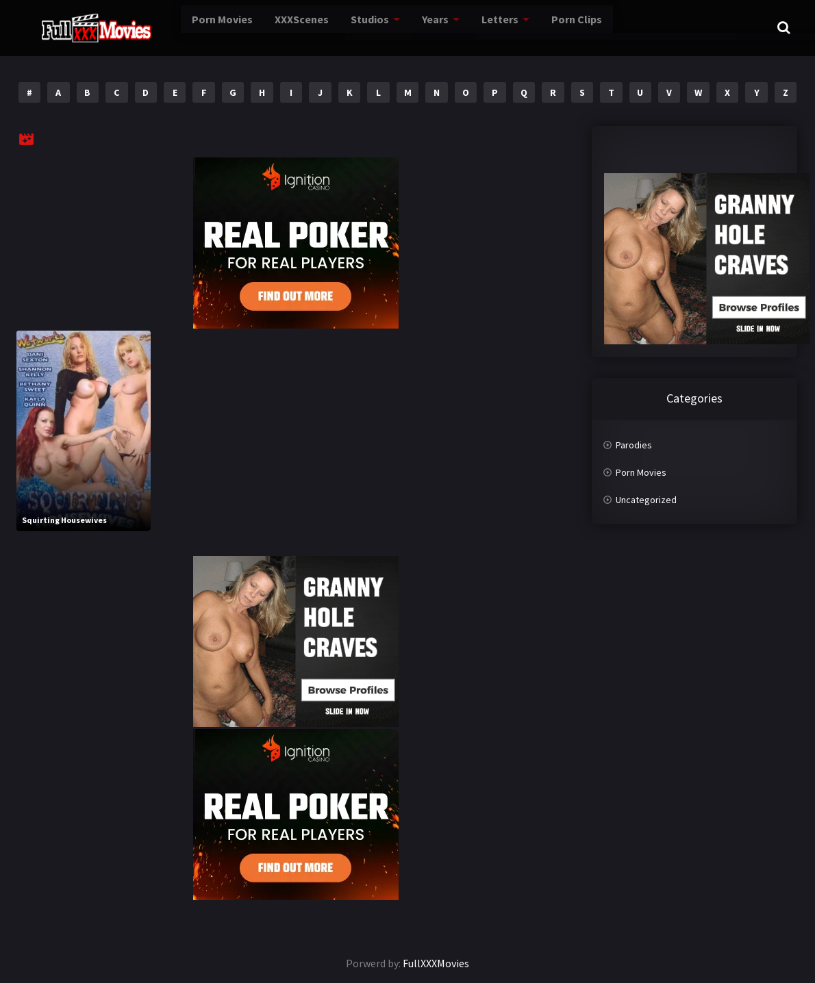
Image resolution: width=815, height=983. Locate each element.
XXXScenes (269, 27)
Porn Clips (553, 27)
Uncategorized (646, 500)
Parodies (634, 445)
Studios (341, 27)
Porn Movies (184, 27)
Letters (475, 27)
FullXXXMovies (436, 963)
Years (409, 27)
